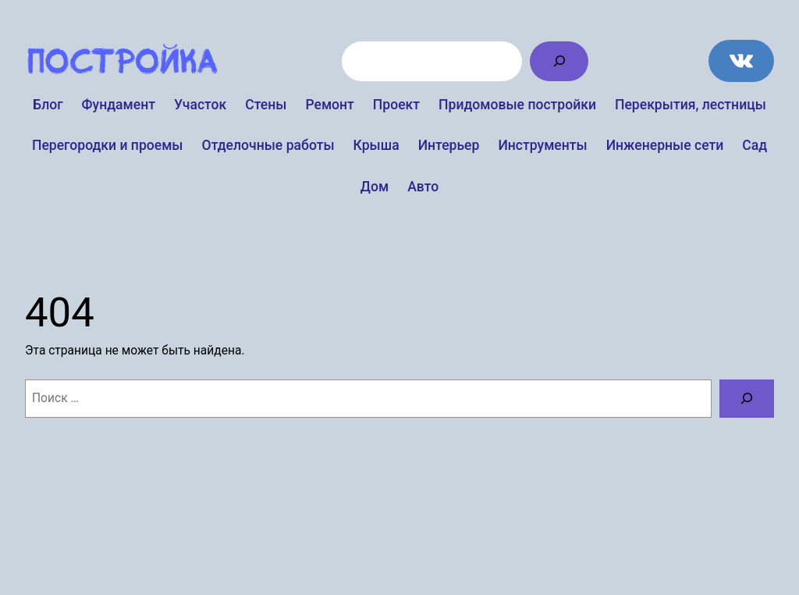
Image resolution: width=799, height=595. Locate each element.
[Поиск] (559, 61)
